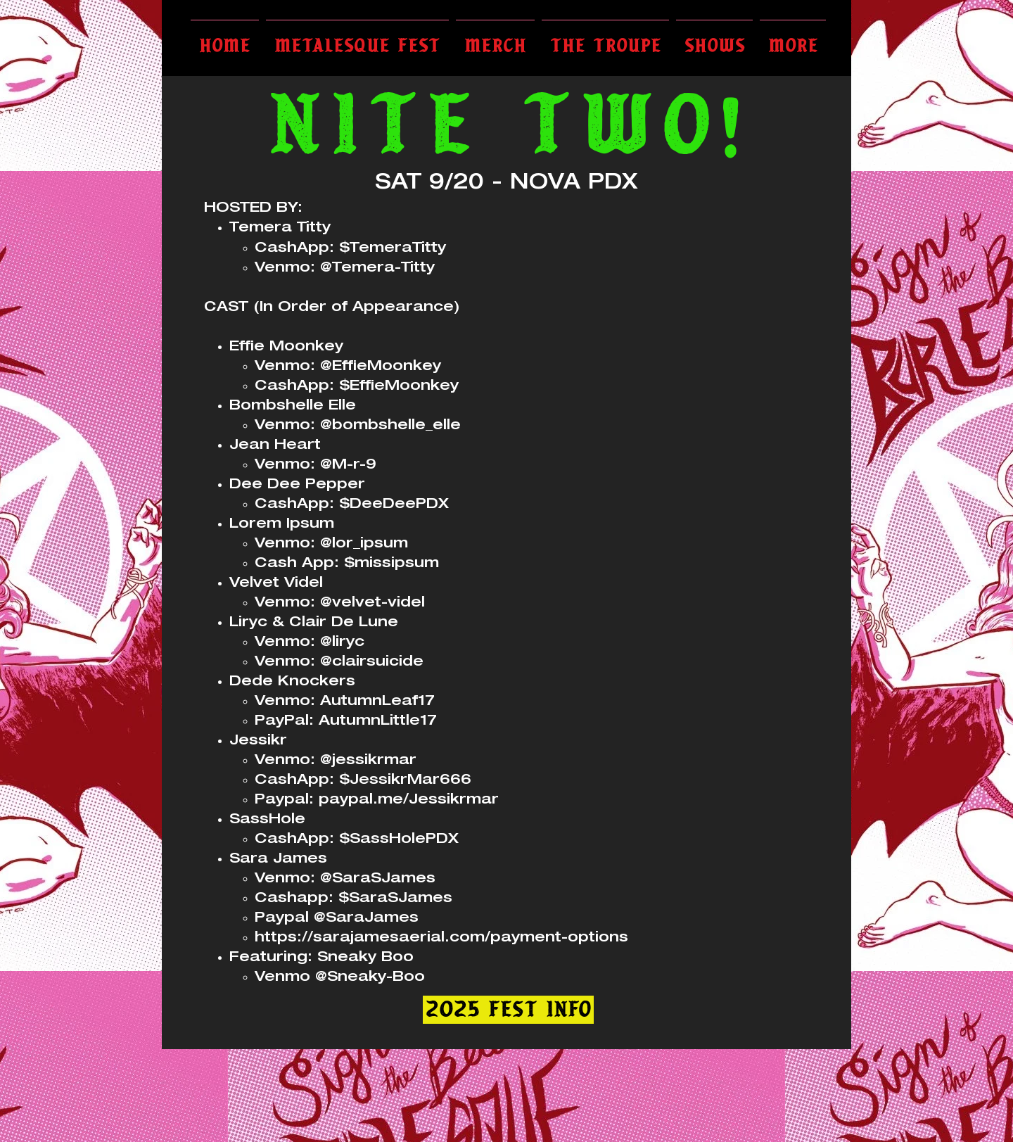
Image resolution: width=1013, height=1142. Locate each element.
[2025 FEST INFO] (508, 1010)
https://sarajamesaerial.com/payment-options (441, 939)
